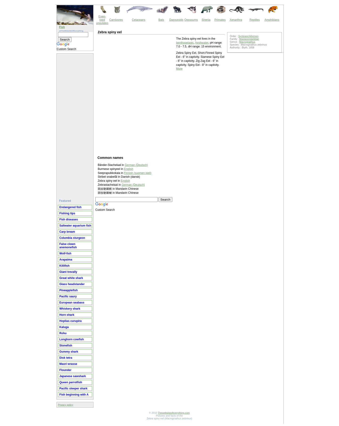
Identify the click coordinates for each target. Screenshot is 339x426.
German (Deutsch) (133, 184)
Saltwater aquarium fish (75, 225)
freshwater (201, 42)
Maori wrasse (68, 364)
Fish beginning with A (74, 394)
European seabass (71, 302)
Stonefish (65, 345)
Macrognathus (247, 41)
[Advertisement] (75, 124)
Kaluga (64, 327)
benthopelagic (185, 42)
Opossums (191, 19)
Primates (220, 19)
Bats (161, 19)
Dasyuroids (176, 19)
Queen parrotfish (70, 382)
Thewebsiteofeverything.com (174, 412)
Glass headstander (72, 284)
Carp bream (67, 231)
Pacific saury (68, 296)
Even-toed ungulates (102, 20)
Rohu (63, 333)
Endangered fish (70, 207)
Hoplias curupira (70, 321)
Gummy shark (68, 351)
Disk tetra (65, 357)
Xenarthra (236, 19)
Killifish (64, 265)
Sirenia (206, 19)
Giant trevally (68, 272)
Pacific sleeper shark (73, 388)
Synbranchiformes (248, 36)
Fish (62, 27)
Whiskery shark (69, 308)
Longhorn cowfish (71, 339)
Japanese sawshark (72, 376)
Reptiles (255, 19)
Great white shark (71, 278)
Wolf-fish (65, 253)
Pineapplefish (68, 290)
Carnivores (116, 19)
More (179, 68)
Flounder (65, 370)
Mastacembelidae (249, 39)
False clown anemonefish (68, 245)
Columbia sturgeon (72, 238)
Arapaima (65, 259)
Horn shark (66, 314)
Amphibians (271, 19)
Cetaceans (138, 19)
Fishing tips (67, 213)
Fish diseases (68, 219)
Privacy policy (65, 404)
